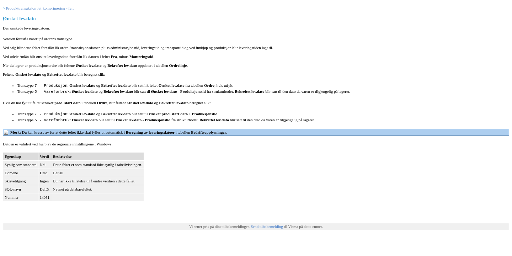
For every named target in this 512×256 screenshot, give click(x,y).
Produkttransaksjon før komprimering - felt (40, 8)
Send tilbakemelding (267, 225)
